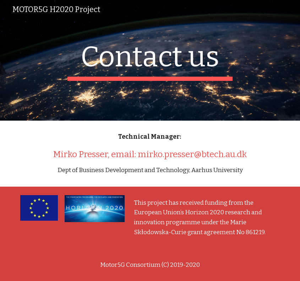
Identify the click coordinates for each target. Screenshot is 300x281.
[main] (150, 60)
